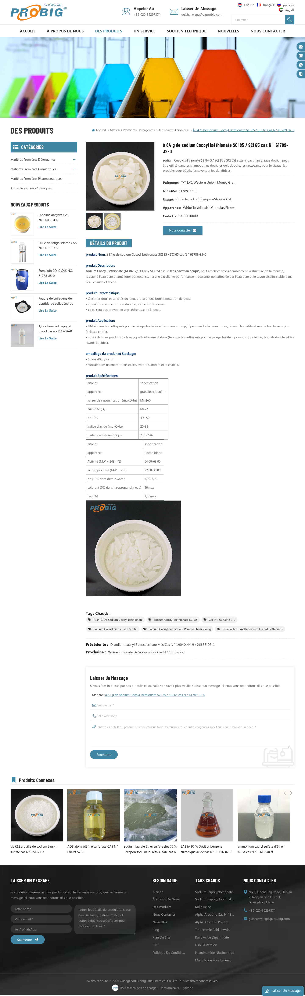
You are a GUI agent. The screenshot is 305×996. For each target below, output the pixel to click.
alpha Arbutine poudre (211, 923)
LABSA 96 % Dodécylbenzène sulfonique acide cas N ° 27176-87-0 (206, 850)
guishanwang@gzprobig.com (201, 14)
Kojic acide (203, 907)
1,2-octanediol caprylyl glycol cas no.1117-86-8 (55, 329)
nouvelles (228, 30)
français (265, 5)
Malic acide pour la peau (213, 961)
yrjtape (188, 988)
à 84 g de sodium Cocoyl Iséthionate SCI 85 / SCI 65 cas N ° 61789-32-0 (155, 695)
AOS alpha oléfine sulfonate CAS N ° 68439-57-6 (92, 850)
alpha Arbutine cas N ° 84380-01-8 (215, 915)
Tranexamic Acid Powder (213, 930)
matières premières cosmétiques (33, 170)
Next (291, 780)
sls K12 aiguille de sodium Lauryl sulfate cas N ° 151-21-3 (33, 850)
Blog (155, 930)
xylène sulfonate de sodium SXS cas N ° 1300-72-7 (146, 653)
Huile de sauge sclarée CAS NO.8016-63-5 (58, 246)
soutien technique (186, 30)
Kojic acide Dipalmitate (212, 938)
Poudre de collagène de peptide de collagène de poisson (56, 302)
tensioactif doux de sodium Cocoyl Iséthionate (252, 630)
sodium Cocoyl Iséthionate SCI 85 (176, 620)
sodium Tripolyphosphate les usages (215, 900)
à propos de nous (65, 30)
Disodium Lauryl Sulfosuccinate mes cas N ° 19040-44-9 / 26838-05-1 (162, 645)
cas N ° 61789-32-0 (222, 620)
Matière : (148, 695)
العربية (286, 10)
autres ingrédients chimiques (31, 189)
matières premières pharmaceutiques (36, 179)
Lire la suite (48, 228)
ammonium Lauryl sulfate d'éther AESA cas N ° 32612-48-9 (261, 850)
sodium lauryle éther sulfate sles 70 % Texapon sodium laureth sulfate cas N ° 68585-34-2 (150, 850)
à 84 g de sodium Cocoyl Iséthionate (118, 620)
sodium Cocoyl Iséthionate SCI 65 (115, 630)
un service (144, 30)
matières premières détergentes (132, 129)
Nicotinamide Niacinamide (214, 953)
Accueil (27, 30)
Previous (284, 780)
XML (155, 945)
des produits (161, 907)
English (246, 5)
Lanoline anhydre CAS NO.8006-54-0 (54, 218)
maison (157, 892)
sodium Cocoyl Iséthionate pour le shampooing (180, 630)
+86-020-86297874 (147, 14)
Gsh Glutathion (206, 945)
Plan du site (161, 938)
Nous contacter (268, 30)
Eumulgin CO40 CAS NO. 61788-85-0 (56, 274)
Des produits (108, 30)
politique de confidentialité (169, 953)
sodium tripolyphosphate (214, 892)
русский (285, 5)
